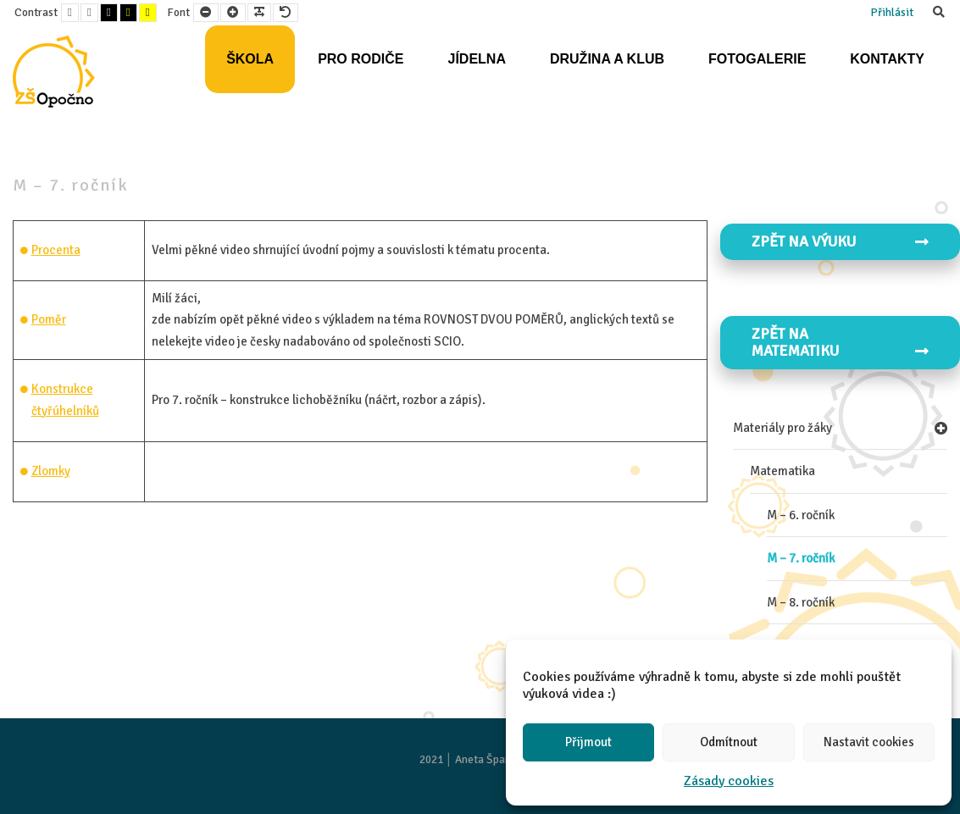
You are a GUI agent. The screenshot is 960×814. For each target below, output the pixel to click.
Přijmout (588, 742)
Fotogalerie (757, 59)
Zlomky (50, 471)
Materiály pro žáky (782, 427)
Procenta (55, 249)
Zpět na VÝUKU (840, 241)
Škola (250, 59)
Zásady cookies (729, 780)
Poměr (48, 319)
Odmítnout (728, 742)
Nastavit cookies (869, 742)
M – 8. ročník (801, 602)
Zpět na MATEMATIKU (840, 342)
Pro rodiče (360, 59)
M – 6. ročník (801, 515)
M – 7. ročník (801, 558)
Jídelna (476, 59)
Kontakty (887, 59)
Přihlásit (891, 12)
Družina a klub (607, 59)
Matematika (782, 471)
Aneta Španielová (498, 759)
